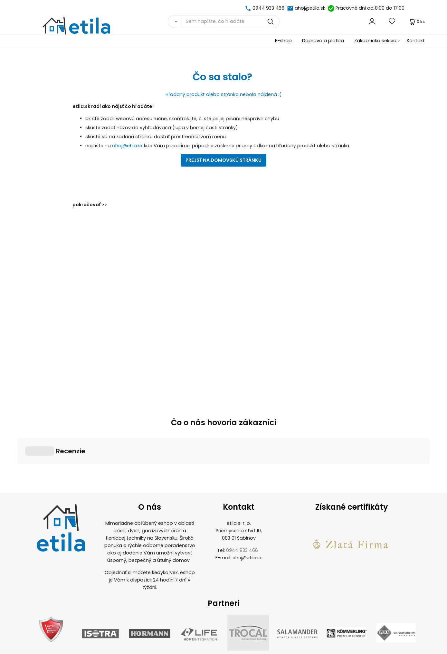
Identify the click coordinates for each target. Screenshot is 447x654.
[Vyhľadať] (175, 21)
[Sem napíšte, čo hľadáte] (231, 21)
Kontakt (416, 40)
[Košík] (417, 21)
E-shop (283, 40)
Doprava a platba (323, 40)
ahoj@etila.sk (310, 8)
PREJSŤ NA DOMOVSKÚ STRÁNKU (223, 160)
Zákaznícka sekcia (375, 40)
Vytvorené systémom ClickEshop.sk (223, 650)
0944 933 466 (268, 8)
